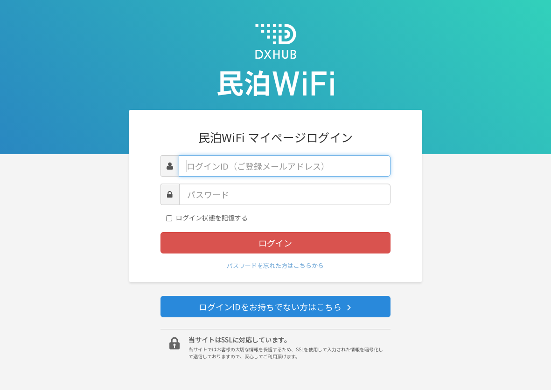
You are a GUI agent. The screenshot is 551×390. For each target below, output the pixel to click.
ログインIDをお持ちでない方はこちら (275, 307)
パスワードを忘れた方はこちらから (275, 265)
